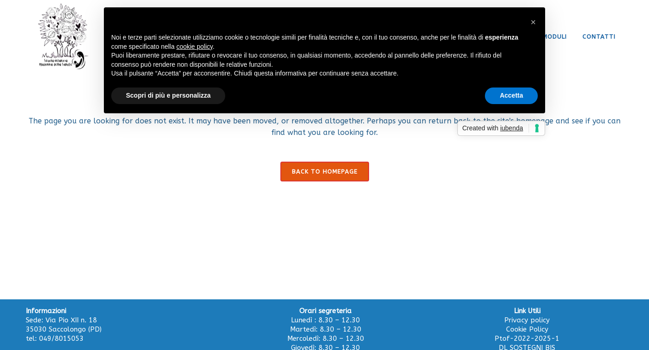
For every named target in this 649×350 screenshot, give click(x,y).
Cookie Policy (527, 329)
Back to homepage (325, 171)
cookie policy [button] (194, 46)
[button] (533, 22)
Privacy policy (527, 320)
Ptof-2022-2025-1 (527, 338)
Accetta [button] (511, 95)
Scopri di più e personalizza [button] (168, 95)
